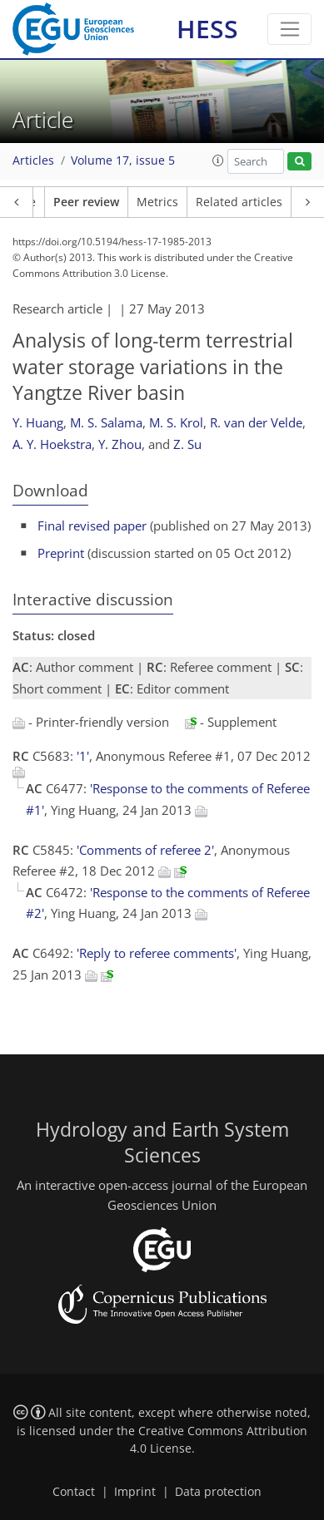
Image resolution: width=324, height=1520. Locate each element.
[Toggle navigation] (289, 29)
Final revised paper (92, 525)
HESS (207, 29)
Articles (33, 160)
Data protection (218, 1491)
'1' (83, 756)
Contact (73, 1491)
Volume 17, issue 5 (123, 160)
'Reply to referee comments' (157, 953)
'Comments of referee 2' (145, 849)
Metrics (157, 202)
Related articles (239, 202)
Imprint (135, 1491)
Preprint (60, 553)
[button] (218, 160)
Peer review (86, 202)
